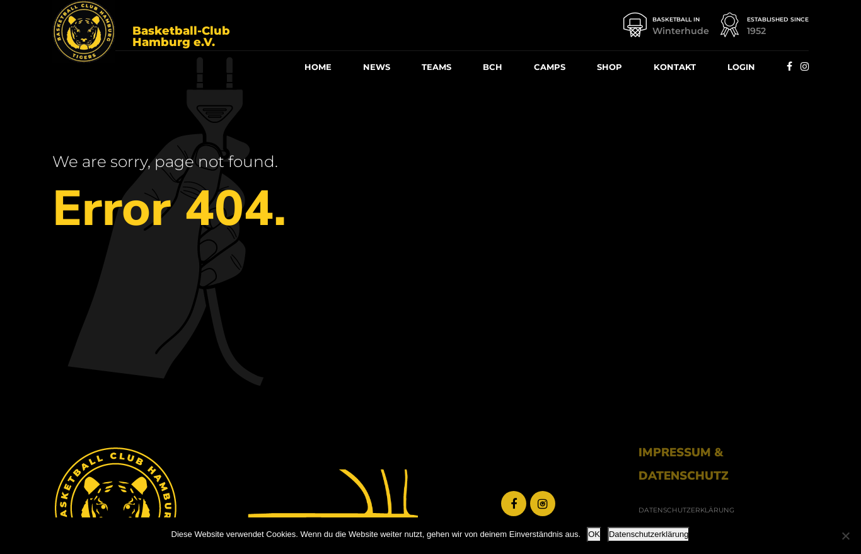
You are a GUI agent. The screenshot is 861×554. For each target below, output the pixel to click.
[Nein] (845, 535)
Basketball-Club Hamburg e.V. (181, 36)
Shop (609, 67)
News (376, 67)
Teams (436, 67)
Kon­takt (675, 67)
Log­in (741, 67)
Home (318, 67)
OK (594, 534)
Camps (549, 67)
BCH (492, 67)
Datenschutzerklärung (648, 534)
